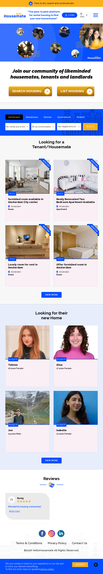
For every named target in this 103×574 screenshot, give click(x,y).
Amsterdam (14, 117)
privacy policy (47, 569)
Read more (14, 511)
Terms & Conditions (29, 543)
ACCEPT (79, 564)
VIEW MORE (51, 295)
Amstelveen (32, 117)
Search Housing (31, 91)
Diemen (48, 117)
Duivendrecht (64, 117)
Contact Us (79, 543)
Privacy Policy (57, 543)
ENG (82, 15)
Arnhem (81, 117)
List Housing (77, 91)
